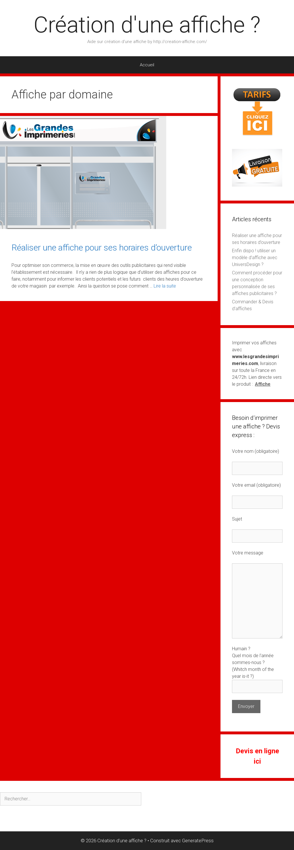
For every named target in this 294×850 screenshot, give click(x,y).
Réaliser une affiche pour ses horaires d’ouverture (101, 247)
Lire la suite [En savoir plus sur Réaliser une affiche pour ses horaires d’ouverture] (165, 286)
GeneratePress (198, 840)
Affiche (262, 384)
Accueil (147, 64)
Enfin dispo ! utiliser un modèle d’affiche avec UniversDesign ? (254, 257)
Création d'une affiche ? (147, 25)
